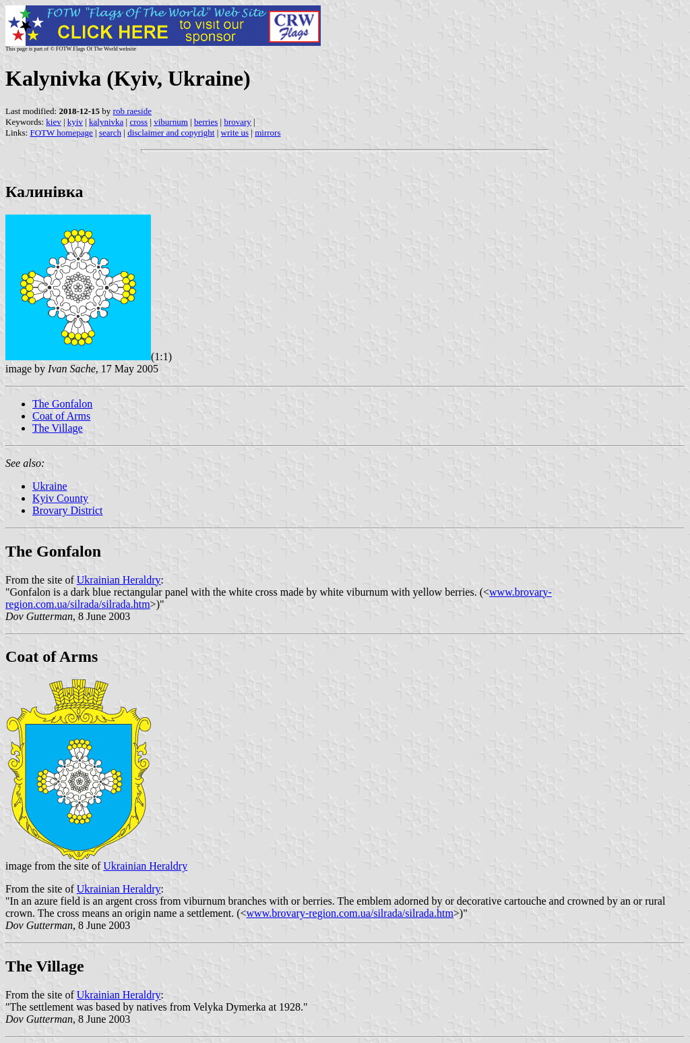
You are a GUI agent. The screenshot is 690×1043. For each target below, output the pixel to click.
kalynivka (106, 122)
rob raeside (132, 111)
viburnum (171, 122)
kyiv (75, 122)
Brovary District (67, 510)
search (110, 133)
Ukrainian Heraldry (119, 580)
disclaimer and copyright (170, 133)
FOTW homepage (61, 133)
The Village (57, 428)
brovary (237, 122)
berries (206, 122)
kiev (53, 122)
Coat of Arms (61, 416)
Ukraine (49, 486)
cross (138, 122)
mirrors (267, 133)
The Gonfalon (62, 404)
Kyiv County (60, 498)
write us (235, 133)
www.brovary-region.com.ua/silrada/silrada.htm (350, 913)
